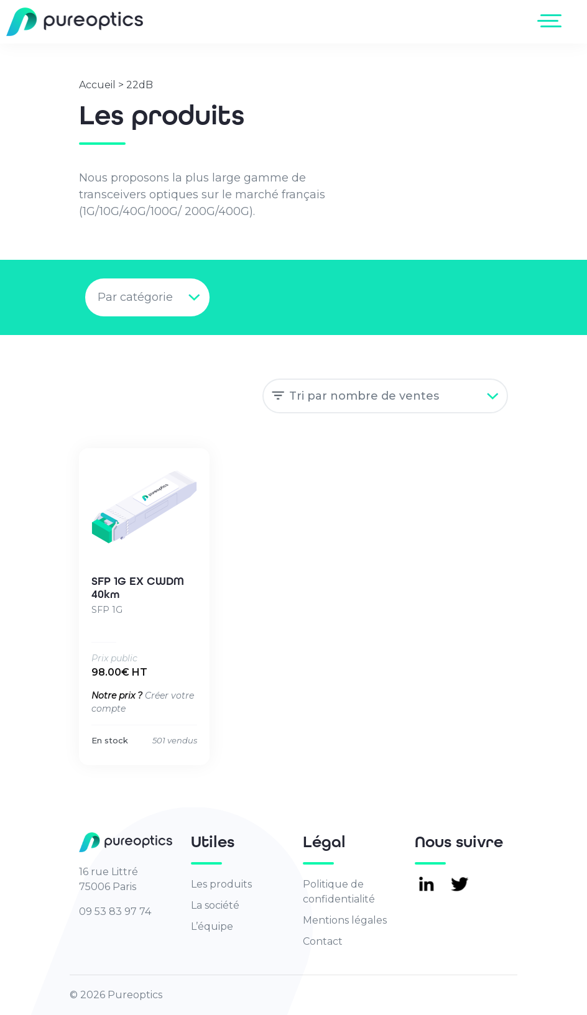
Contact (323, 941)
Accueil (97, 85)
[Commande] (385, 396)
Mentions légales (345, 920)
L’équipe (212, 926)
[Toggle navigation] (551, 20)
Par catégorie (135, 297)
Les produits (221, 884)
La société (215, 905)
